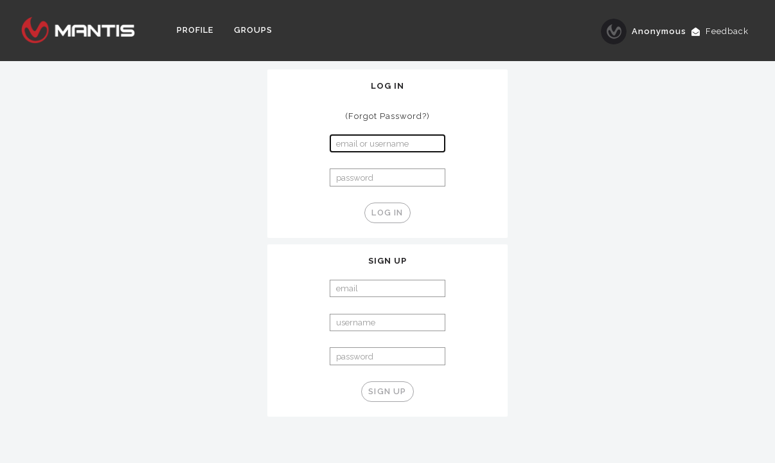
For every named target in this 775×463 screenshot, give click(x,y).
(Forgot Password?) (387, 116)
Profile (195, 30)
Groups (253, 30)
